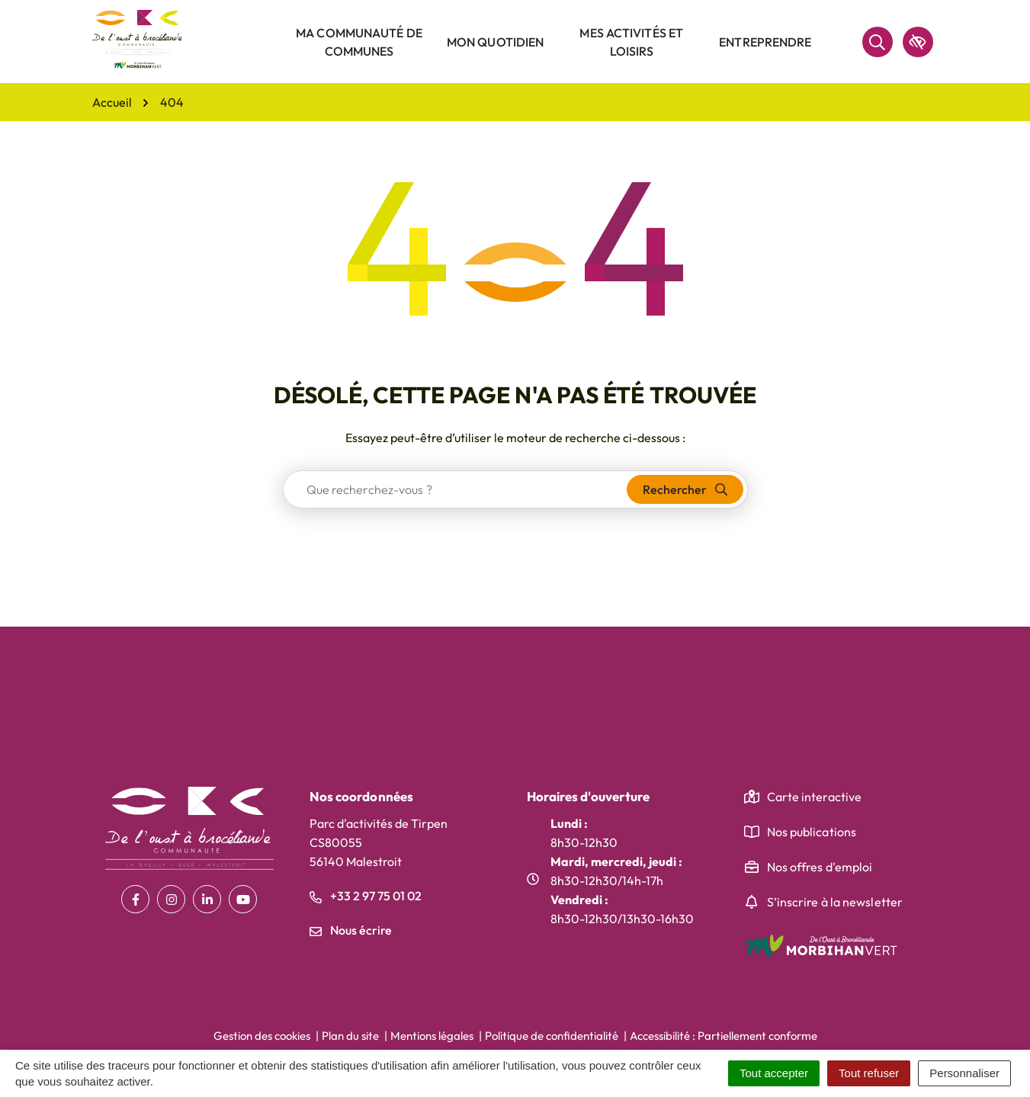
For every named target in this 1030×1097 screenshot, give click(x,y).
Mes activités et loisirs (631, 42)
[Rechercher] (877, 42)
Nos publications (812, 831)
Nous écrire (351, 930)
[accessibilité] (918, 42)
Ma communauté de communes (359, 42)
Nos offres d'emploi (820, 866)
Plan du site (350, 1035)
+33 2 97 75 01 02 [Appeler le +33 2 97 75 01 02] (366, 895)
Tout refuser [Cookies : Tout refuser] (869, 1073)
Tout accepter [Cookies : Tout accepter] (774, 1073)
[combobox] (455, 489)
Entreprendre (765, 42)
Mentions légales (431, 1035)
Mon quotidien (495, 42)
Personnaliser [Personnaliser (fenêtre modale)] (964, 1073)
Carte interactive (814, 796)
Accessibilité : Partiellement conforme (723, 1035)
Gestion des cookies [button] (261, 1035)
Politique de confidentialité (551, 1035)
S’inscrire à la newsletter (835, 901)
